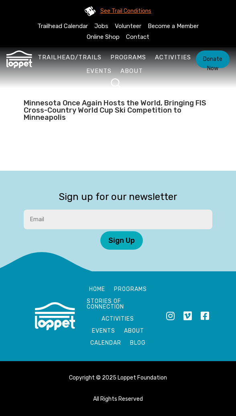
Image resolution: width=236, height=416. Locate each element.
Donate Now (212, 62)
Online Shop (103, 36)
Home (97, 290)
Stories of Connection (105, 304)
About (131, 71)
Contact (137, 36)
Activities (173, 57)
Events (99, 71)
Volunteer (128, 26)
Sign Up (121, 240)
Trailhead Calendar (62, 26)
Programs (128, 57)
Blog (138, 343)
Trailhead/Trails (70, 57)
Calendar (105, 343)
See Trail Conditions (125, 11)
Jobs (101, 26)
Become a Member (173, 26)
